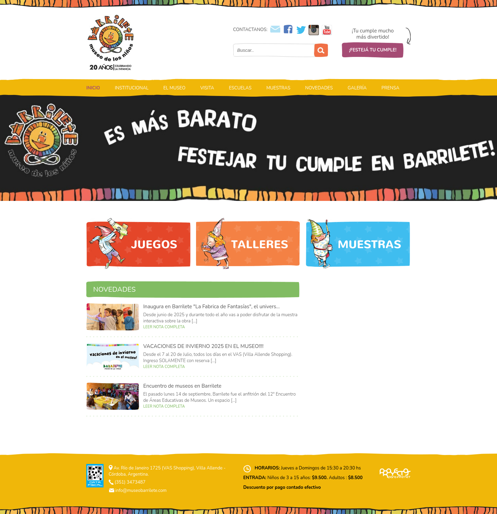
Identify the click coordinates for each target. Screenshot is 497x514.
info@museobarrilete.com (141, 490)
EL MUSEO (174, 88)
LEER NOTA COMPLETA (164, 327)
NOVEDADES (319, 88)
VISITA (207, 88)
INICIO (93, 88)
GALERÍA (357, 88)
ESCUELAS (240, 88)
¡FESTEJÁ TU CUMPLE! (373, 50)
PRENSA (390, 88)
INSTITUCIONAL (131, 88)
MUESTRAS (278, 88)
